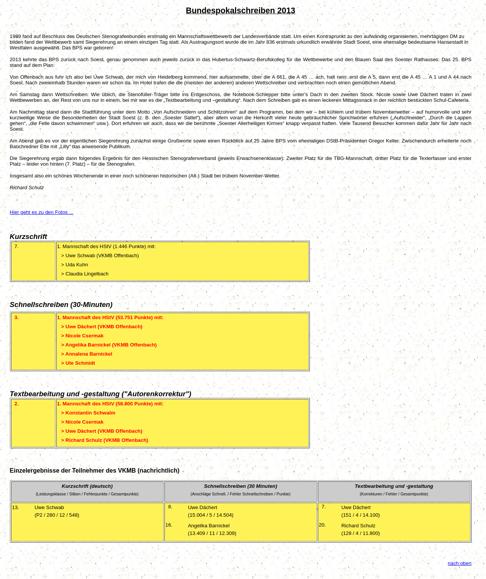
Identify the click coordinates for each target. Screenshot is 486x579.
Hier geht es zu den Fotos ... (41, 212)
